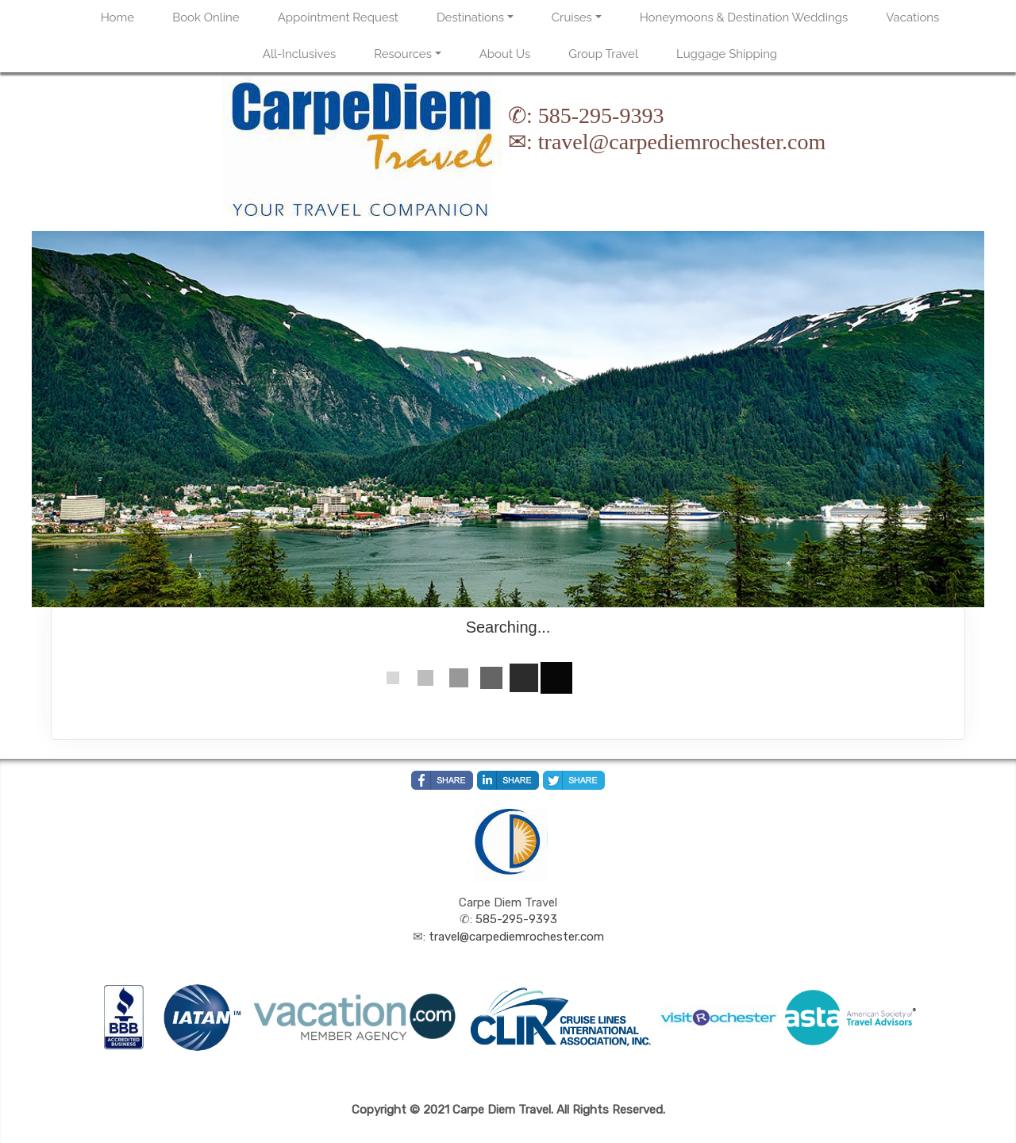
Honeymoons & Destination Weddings (744, 17)
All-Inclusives (299, 54)
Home (117, 17)
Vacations (912, 17)
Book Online (205, 17)
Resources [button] (403, 54)
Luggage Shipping (726, 54)
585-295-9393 (601, 115)
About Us (504, 54)
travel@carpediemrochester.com (682, 141)
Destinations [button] (470, 17)
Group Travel (603, 54)
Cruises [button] (572, 17)
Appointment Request (338, 17)
